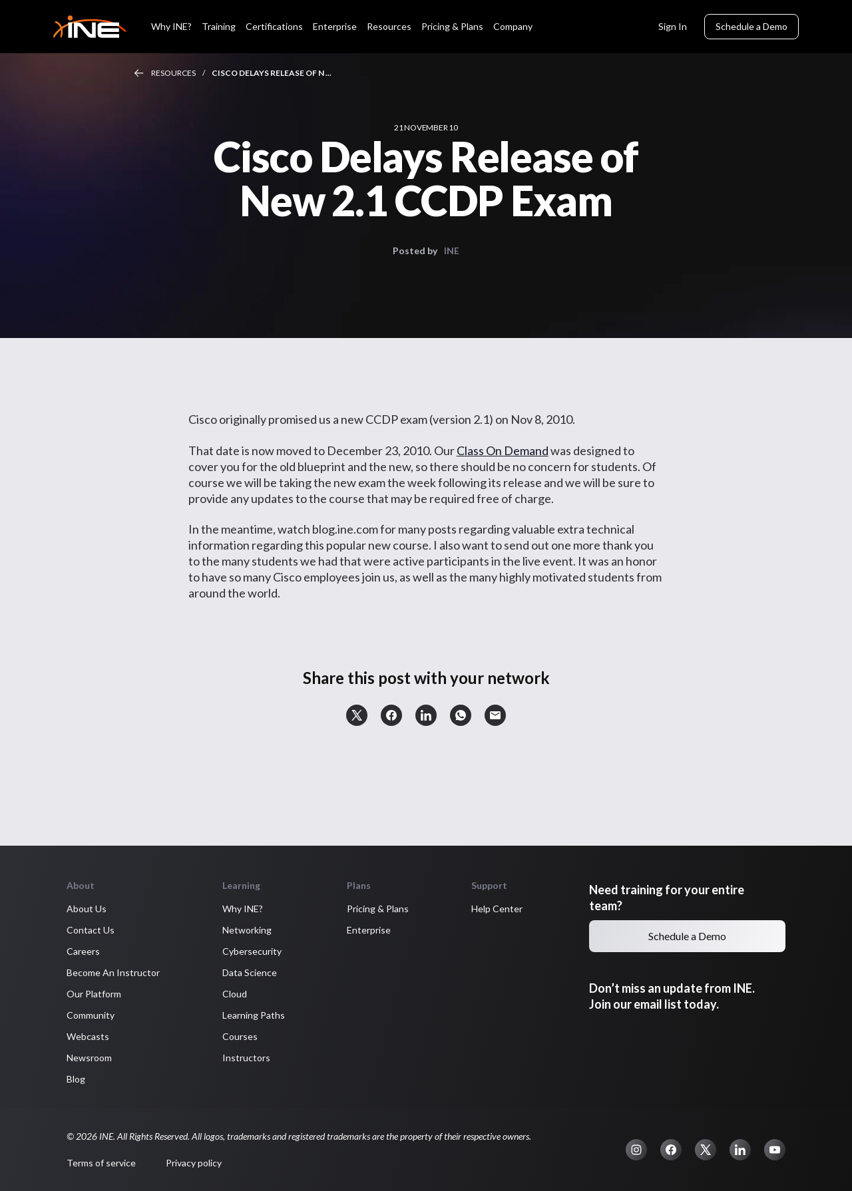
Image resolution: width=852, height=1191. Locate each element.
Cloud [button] (234, 993)
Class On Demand (502, 450)
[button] (356, 715)
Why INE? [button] (242, 908)
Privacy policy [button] (194, 1162)
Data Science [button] (249, 972)
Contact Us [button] (90, 930)
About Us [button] (86, 908)
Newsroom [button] (89, 1057)
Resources (173, 73)
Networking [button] (247, 930)
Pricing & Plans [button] (378, 908)
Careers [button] (83, 951)
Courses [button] (240, 1036)
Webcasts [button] (88, 1036)
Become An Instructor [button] (113, 972)
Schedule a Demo (751, 26)
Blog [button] (76, 1079)
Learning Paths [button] (253, 1015)
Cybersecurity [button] (252, 951)
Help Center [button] (497, 908)
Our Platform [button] (94, 993)
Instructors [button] (246, 1057)
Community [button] (90, 1015)
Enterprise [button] (369, 930)
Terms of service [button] (101, 1162)
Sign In (672, 26)
